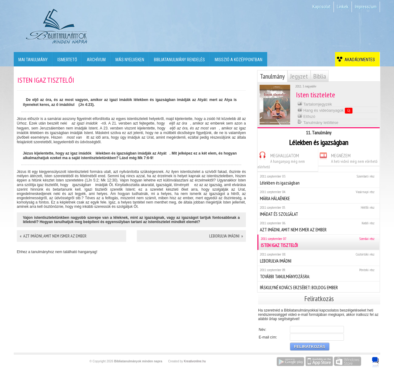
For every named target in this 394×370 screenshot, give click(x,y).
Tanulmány (272, 76)
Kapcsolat (321, 6)
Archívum (96, 59)
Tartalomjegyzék (314, 104)
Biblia (319, 76)
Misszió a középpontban (238, 59)
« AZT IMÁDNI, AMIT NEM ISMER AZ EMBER (53, 236)
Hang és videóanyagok (325, 110)
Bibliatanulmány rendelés (179, 59)
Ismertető (67, 59)
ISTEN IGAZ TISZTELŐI (319, 242)
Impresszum (366, 6)
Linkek (342, 6)
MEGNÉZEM (348, 157)
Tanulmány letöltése (317, 122)
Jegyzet (299, 76)
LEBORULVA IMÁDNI (318, 258)
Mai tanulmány (33, 59)
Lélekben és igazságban (318, 180)
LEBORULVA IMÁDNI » (226, 236)
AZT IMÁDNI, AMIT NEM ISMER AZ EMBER (318, 227)
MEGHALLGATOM (281, 160)
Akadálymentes (359, 59)
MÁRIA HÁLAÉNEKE (318, 195)
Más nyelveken (129, 59)
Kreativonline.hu (195, 361)
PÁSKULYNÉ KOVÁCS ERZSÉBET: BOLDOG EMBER (318, 286)
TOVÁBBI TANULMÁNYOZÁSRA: (318, 273)
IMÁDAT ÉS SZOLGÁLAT (318, 211)
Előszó (306, 116)
